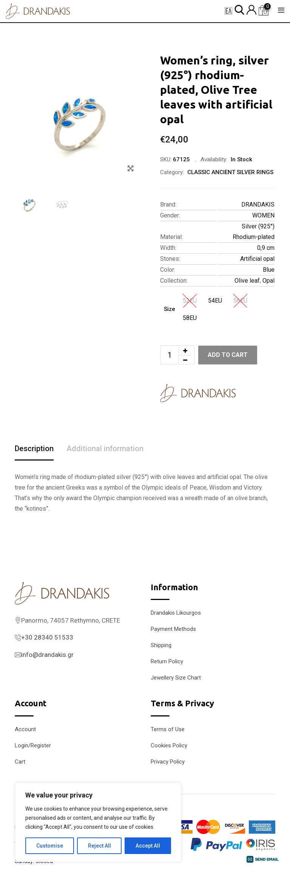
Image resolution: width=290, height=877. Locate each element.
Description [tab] (34, 448)
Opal (268, 280)
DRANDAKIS (258, 204)
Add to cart (228, 354)
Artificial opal (257, 258)
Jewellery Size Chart (176, 677)
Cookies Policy (169, 745)
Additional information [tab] (105, 448)
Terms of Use (168, 729)
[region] (98, 822)
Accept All (148, 846)
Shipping (161, 645)
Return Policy (167, 661)
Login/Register (33, 745)
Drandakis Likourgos (176, 612)
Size (169, 309)
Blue (269, 269)
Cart (20, 761)
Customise (49, 846)
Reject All (99, 846)
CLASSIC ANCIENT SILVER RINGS (230, 172)
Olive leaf (247, 280)
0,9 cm (266, 247)
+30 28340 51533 (47, 637)
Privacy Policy (168, 761)
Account (25, 729)
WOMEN (263, 215)
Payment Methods (173, 629)
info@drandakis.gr (47, 654)
